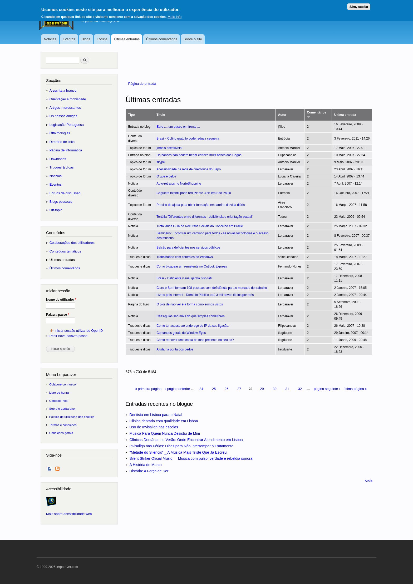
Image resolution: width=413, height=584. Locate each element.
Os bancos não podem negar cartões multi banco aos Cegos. (199, 155)
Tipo (131, 115)
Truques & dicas (62, 167)
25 (214, 389)
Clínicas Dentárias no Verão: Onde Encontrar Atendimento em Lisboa (186, 440)
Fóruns (102, 39)
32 (300, 389)
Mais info (174, 15)
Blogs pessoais (61, 202)
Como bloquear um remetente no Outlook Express (191, 266)
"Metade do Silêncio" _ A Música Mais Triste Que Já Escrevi (178, 452)
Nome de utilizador (61, 299)
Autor (282, 115)
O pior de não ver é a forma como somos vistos (189, 304)
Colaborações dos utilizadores (72, 243)
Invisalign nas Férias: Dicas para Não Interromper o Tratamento (182, 446)
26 (226, 389)
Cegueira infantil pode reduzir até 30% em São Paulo (193, 193)
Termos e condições (63, 425)
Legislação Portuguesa (67, 125)
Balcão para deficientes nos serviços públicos (188, 247)
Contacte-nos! (58, 400)
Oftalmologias (60, 133)
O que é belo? (166, 176)
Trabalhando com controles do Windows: (185, 257)
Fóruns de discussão (65, 193)
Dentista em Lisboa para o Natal (156, 415)
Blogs (86, 39)
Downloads (58, 159)
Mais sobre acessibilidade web (69, 514)
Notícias (50, 39)
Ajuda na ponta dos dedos (174, 349)
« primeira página (148, 389)
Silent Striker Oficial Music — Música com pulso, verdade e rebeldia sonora (191, 458)
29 (262, 389)
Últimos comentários (161, 39)
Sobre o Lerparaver (62, 408)
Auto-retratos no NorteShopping (178, 183)
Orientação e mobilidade (68, 99)
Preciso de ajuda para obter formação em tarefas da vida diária (200, 205)
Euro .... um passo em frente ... (178, 126)
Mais (368, 481)
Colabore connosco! (63, 384)
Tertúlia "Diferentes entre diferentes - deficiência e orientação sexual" (204, 217)
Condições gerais (61, 432)
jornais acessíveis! (169, 148)
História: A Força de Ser (149, 471)
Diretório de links (62, 142)
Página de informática (66, 150)
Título (160, 115)
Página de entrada (142, 84)
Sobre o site (193, 39)
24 (201, 389)
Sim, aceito (359, 5)
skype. (161, 162)
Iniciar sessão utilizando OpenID (79, 331)
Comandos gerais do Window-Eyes (181, 333)
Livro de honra (59, 392)
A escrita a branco (63, 90)
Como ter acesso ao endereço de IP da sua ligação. (192, 326)
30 (274, 389)
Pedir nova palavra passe (68, 336)
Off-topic (56, 210)
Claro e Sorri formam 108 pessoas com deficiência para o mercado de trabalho (211, 288)
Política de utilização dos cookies (72, 416)
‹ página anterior (177, 389)
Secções (53, 80)
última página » (355, 389)
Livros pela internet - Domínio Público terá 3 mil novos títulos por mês (205, 295)
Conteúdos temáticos (65, 251)
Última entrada (345, 115)
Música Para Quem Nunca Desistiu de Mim (165, 433)
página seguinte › (327, 389)
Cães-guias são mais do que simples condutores (190, 316)
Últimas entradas (127, 39)
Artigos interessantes (65, 108)
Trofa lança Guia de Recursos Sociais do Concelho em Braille (199, 226)
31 (287, 389)
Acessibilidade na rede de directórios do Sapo (188, 169)
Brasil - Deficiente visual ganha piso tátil (184, 278)
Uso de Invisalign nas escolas (154, 427)
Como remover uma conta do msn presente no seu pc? (195, 340)
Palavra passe (57, 314)
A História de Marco (146, 465)
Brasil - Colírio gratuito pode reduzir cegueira (187, 138)
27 (239, 389)
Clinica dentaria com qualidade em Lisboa (164, 421)
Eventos (69, 39)
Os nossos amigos (63, 116)
